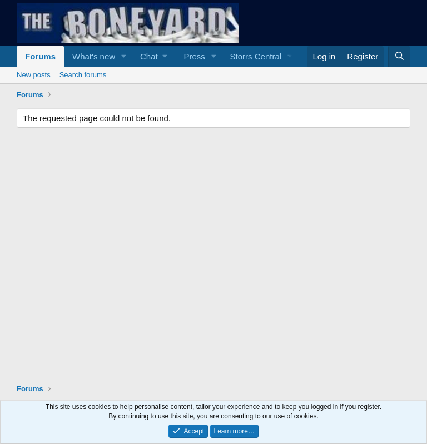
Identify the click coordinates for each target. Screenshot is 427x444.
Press (194, 56)
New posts (34, 75)
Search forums (83, 75)
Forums (40, 56)
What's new (93, 56)
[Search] (399, 56)
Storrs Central (256, 56)
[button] (124, 56)
